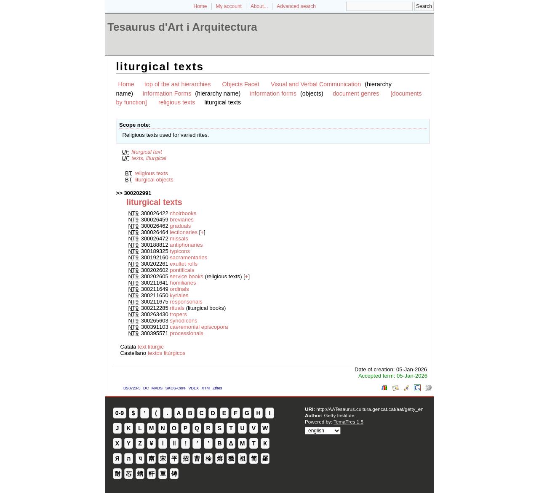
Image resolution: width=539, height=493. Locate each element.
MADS (157, 388)
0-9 (119, 413)
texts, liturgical (148, 158)
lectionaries (183, 232)
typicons (180, 251)
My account (229, 6)
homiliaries (183, 283)
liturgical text (146, 152)
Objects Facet (240, 84)
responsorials (186, 301)
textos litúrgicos (167, 353)
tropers (178, 314)
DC (146, 388)
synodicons (183, 320)
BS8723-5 (131, 388)
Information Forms (166, 93)
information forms (273, 93)
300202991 (137, 193)
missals (179, 238)
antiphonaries (186, 245)
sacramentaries (188, 257)
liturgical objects (153, 179)
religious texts (176, 102)
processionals (186, 333)
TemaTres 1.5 (348, 421)
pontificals (182, 270)
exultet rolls (183, 264)
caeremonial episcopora (199, 327)
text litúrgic (151, 347)
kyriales (179, 295)
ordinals (179, 289)
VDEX (193, 388)
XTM (206, 388)
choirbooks (183, 213)
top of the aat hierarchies (177, 84)
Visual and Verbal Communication (316, 84)
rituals (177, 308)
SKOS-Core (175, 388)
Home (200, 6)
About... (259, 6)
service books (186, 276)
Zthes (217, 388)
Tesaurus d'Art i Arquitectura (182, 27)
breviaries (181, 219)
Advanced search (296, 6)
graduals (180, 226)
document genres (356, 93)
